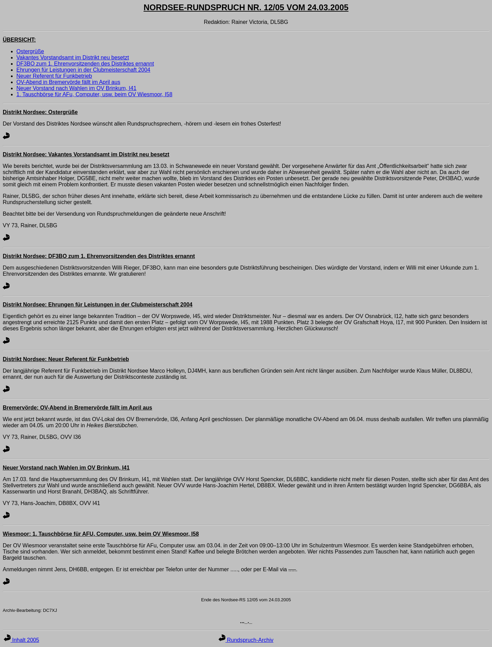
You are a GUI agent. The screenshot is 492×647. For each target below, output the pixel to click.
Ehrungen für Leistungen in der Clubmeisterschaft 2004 (83, 70)
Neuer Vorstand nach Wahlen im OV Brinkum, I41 (76, 88)
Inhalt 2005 (21, 640)
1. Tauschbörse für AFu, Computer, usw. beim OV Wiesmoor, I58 (94, 94)
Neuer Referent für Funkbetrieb (54, 76)
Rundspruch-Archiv (246, 640)
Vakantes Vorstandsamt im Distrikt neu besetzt (72, 57)
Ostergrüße (30, 51)
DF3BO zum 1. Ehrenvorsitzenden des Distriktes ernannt (85, 64)
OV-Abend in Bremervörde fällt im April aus (68, 82)
